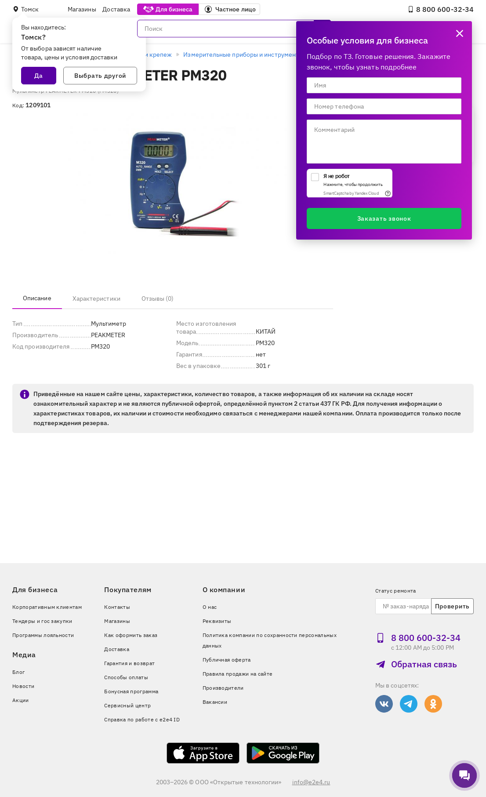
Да (38, 76)
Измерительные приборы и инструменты (243, 54)
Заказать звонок (384, 218)
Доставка (116, 9)
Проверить (452, 606)
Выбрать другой (100, 76)
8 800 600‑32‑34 (440, 9)
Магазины (82, 9)
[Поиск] (234, 28)
